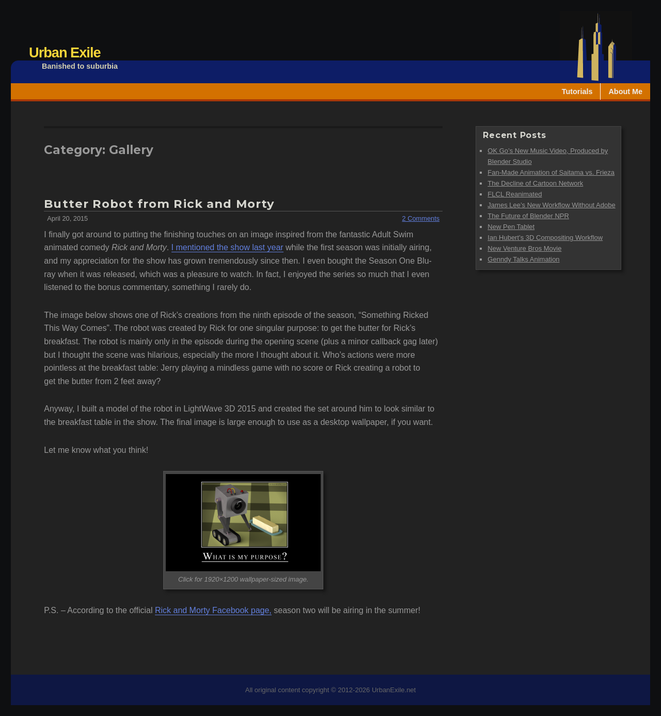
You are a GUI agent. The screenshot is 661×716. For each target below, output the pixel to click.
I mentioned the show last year (227, 247)
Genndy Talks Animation (523, 259)
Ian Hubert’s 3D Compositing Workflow (545, 237)
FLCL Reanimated (514, 194)
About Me (625, 91)
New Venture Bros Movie (524, 248)
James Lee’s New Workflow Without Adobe (551, 205)
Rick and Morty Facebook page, (213, 610)
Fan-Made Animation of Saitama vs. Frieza (551, 172)
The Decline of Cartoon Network (535, 183)
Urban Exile (65, 52)
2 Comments (421, 218)
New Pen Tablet (510, 227)
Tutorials (577, 91)
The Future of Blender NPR (528, 216)
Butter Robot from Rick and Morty (159, 203)
